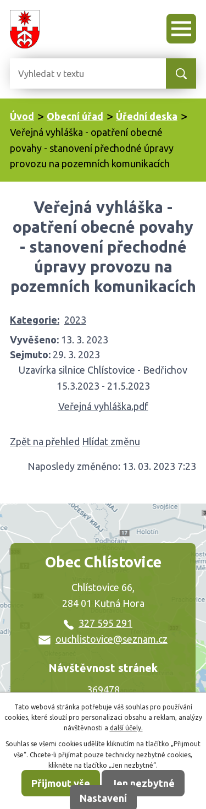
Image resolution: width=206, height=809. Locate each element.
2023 (75, 319)
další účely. (126, 727)
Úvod (22, 116)
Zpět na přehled (45, 441)
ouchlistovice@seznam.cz (103, 638)
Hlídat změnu (111, 441)
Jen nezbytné (143, 783)
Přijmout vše (60, 783)
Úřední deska (146, 116)
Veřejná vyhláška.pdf (103, 406)
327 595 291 (98, 622)
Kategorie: (34, 319)
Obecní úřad (75, 116)
